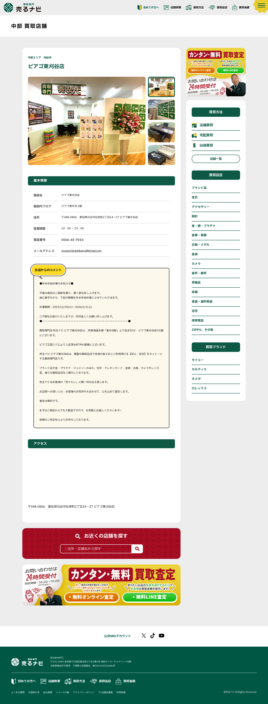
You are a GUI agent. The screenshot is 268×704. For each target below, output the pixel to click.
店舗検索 (172, 7)
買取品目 (217, 7)
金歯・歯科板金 (202, 301)
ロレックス (199, 388)
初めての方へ (148, 7)
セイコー (198, 360)
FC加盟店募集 (106, 692)
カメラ (196, 264)
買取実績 (240, 7)
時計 (195, 216)
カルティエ (199, 369)
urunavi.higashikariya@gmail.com (81, 251)
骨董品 (196, 282)
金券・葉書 (199, 235)
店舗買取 (202, 125)
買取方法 (195, 7)
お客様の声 (33, 692)
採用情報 (121, 692)
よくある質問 (18, 692)
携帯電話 (198, 320)
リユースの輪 (62, 692)
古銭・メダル (200, 245)
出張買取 (202, 145)
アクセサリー (201, 207)
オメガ (196, 379)
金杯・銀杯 (199, 273)
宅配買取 (202, 135)
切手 (195, 311)
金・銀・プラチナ (204, 226)
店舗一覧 (216, 159)
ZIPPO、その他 (202, 330)
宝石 (195, 197)
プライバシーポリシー (84, 692)
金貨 (195, 254)
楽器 (195, 292)
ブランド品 (199, 188)
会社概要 (47, 692)
